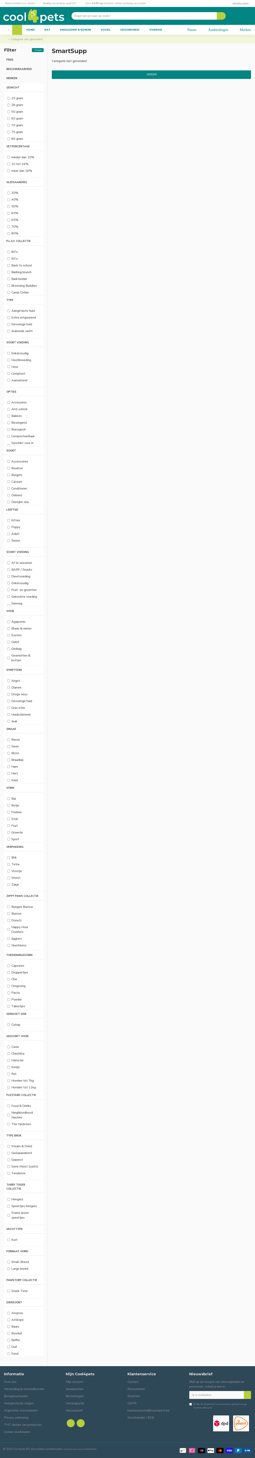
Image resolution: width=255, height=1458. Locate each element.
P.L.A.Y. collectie (18, 241)
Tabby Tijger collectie (15, 1187)
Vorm (10, 788)
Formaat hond (17, 1251)
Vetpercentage (18, 146)
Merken (11, 78)
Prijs (9, 60)
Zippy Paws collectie (22, 896)
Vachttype (14, 1229)
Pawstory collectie (21, 1280)
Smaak (11, 729)
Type (9, 300)
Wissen (38, 50)
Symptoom (14, 670)
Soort (11, 451)
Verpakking (15, 847)
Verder (151, 74)
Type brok (14, 1135)
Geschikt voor (17, 1036)
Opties (11, 392)
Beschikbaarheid (19, 69)
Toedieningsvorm (19, 955)
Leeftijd (12, 510)
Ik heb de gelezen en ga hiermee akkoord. (218, 1405)
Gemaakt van (16, 1014)
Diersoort (14, 1302)
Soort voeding (17, 342)
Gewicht (12, 87)
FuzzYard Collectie (21, 1095)
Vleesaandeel (16, 182)
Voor (10, 611)
